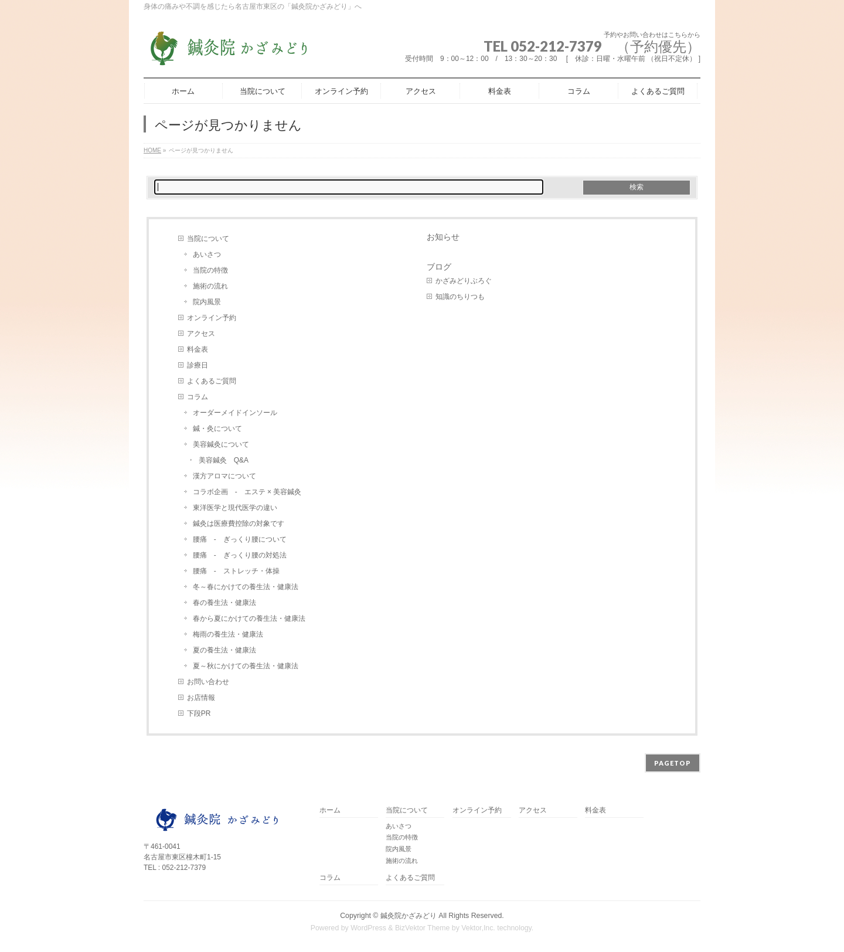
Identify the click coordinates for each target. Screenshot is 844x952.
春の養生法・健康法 (224, 603)
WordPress (368, 928)
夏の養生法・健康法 (224, 650)
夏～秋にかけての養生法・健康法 (245, 666)
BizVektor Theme (422, 928)
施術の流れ (210, 286)
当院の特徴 (210, 270)
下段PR (199, 713)
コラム (197, 397)
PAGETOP (672, 763)
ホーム (330, 810)
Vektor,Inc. (478, 928)
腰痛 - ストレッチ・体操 (236, 571)
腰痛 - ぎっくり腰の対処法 (240, 555)
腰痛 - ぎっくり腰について (240, 539)
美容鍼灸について (221, 444)
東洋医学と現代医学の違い (235, 508)
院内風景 (207, 302)
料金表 (197, 349)
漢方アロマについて (224, 476)
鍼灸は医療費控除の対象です (238, 523)
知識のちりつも (460, 297)
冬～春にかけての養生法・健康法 (245, 587)
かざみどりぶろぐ (463, 281)
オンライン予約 (211, 318)
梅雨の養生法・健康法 (228, 634)
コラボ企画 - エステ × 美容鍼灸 (251, 492)
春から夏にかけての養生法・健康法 (249, 618)
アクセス (201, 333)
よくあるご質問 (211, 381)
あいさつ (207, 254)
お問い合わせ (208, 682)
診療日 (197, 365)
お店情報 (201, 697)
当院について (208, 238)
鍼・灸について (217, 428)
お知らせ (443, 237)
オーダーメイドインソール (235, 413)
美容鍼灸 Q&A (224, 460)
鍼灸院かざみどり (408, 916)
